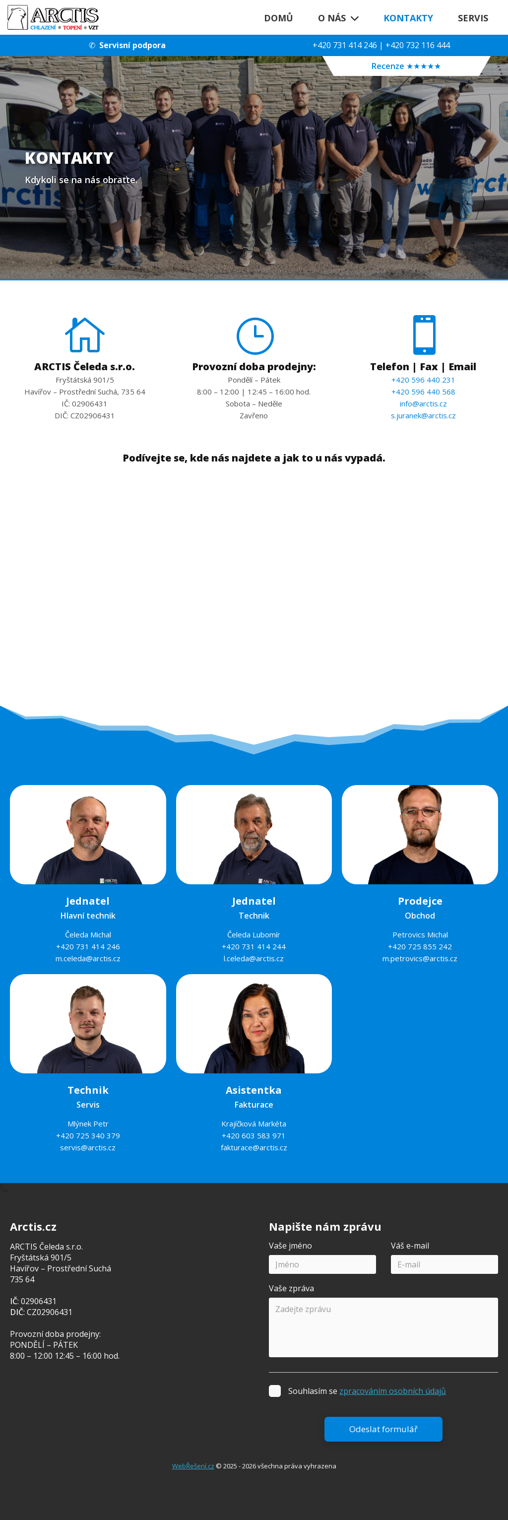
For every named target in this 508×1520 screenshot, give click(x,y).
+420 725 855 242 (420, 946)
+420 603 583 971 (254, 1135)
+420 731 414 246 (345, 45)
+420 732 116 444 (417, 45)
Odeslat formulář (383, 1429)
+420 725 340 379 (88, 1135)
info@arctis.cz (423, 403)
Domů (278, 18)
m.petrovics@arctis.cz (419, 958)
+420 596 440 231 (423, 380)
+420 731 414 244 (254, 946)
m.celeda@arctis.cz (88, 958)
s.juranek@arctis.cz (423, 415)
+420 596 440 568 (423, 392)
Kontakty (408, 18)
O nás (338, 18)
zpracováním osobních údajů (392, 1391)
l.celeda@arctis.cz (254, 958)
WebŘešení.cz (193, 1465)
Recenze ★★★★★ (406, 66)
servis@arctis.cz (88, 1147)
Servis (473, 18)
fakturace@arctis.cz (254, 1147)
